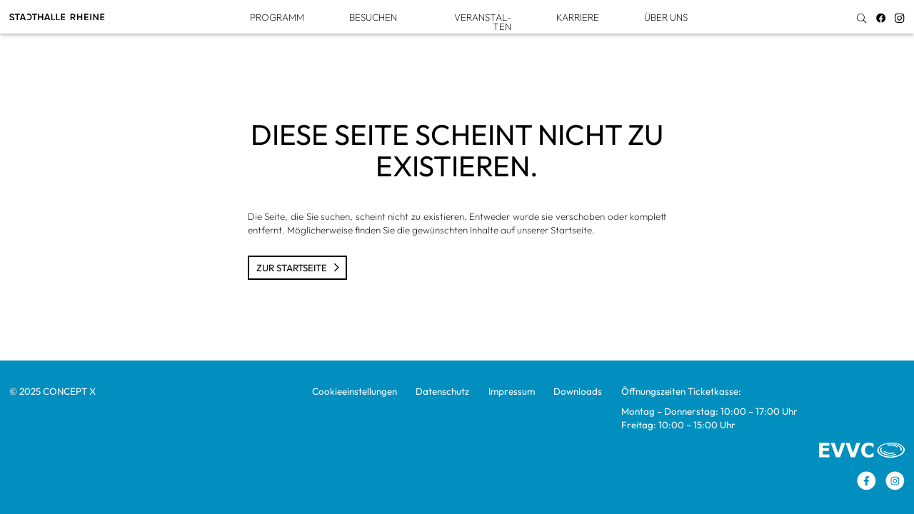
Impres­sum (511, 391)
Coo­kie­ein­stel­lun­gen (354, 391)
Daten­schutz (442, 391)
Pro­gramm (277, 17)
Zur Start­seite (297, 267)
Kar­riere (577, 17)
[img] (861, 18)
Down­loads (577, 391)
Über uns (666, 17)
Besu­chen (373, 17)
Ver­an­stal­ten (482, 21)
